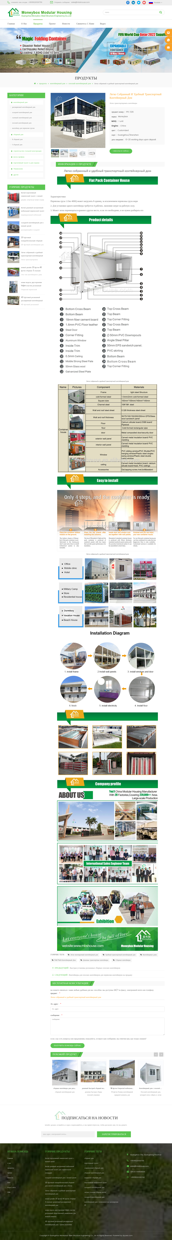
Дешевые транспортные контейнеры (94, 960)
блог (8, 1182)
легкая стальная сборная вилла (95, 1192)
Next (161, 1054)
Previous (156, 1054)
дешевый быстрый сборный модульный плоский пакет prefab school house (94, 1088)
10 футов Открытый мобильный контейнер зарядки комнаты (123, 1088)
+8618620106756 (35, 2)
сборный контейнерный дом (94, 1173)
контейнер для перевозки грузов (22, 128)
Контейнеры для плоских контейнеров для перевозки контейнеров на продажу (100, 975)
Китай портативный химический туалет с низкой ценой (31, 194)
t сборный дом (16, 144)
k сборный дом (16, 139)
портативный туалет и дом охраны (26, 163)
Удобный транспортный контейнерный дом (119, 955)
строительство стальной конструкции (27, 151)
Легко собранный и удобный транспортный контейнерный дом (32, 254)
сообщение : (56, 1015)
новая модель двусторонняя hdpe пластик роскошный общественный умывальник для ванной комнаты (33, 284)
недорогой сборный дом (92, 1178)
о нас (24, 23)
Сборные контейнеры (121, 960)
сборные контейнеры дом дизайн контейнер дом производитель (65, 1088)
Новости (66, 23)
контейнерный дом (57, 83)
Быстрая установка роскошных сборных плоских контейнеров (95, 968)
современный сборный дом (93, 1168)
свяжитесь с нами (85, 23)
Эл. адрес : (56, 1004)
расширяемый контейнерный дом (22, 107)
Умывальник (18, 168)
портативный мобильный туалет (95, 1182)
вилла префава (18, 157)
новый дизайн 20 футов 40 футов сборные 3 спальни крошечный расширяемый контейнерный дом (31, 269)
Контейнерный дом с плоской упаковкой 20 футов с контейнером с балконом (151, 1088)
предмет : (55, 993)
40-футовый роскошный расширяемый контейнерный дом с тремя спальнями (32, 299)
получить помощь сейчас (67, 1045)
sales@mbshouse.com (80, 2)
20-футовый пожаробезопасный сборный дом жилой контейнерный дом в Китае (32, 239)
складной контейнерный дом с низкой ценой (32, 224)
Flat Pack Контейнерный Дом (64, 960)
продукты (38, 23)
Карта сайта (11, 1187)
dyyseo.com (127, 1235)
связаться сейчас (121, 151)
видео (103, 23)
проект (52, 23)
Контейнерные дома (148, 955)
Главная (11, 23)
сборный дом (18, 134)
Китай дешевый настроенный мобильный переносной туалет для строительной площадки (32, 209)
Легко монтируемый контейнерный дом (83, 955)
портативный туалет (91, 1163)
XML (8, 1192)
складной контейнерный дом (21, 112)
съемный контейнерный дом (21, 117)
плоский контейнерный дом (80, 83)
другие (16, 174)
